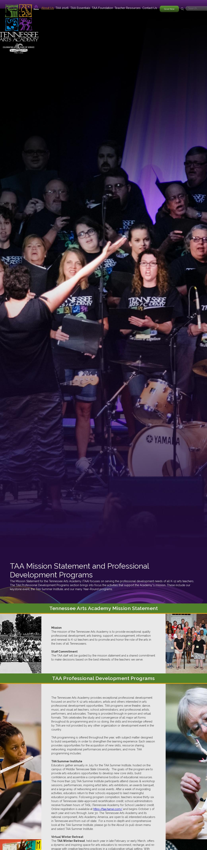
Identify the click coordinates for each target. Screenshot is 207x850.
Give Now (169, 9)
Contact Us (149, 8)
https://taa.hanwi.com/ (107, 809)
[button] (47, 8)
